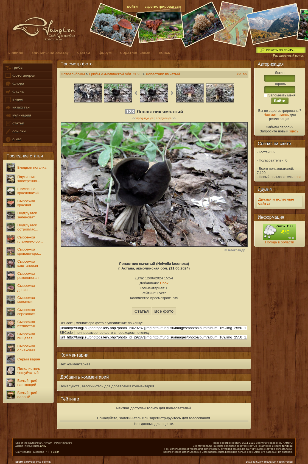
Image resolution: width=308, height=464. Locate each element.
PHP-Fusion (52, 451)
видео (14, 99)
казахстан (17, 107)
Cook (164, 283)
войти (132, 6)
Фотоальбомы (73, 74)
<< (238, 74)
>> (245, 74)
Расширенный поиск (288, 55)
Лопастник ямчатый (163, 74)
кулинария (18, 115)
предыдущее (145, 118)
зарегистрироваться (163, 6)
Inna (298, 177)
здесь (294, 131)
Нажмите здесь (276, 115)
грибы (14, 67)
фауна (14, 91)
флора (14, 83)
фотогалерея (20, 75)
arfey (43, 445)
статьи (14, 123)
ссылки (15, 131)
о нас (13, 139)
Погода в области (279, 242)
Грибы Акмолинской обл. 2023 (115, 74)
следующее (164, 118)
